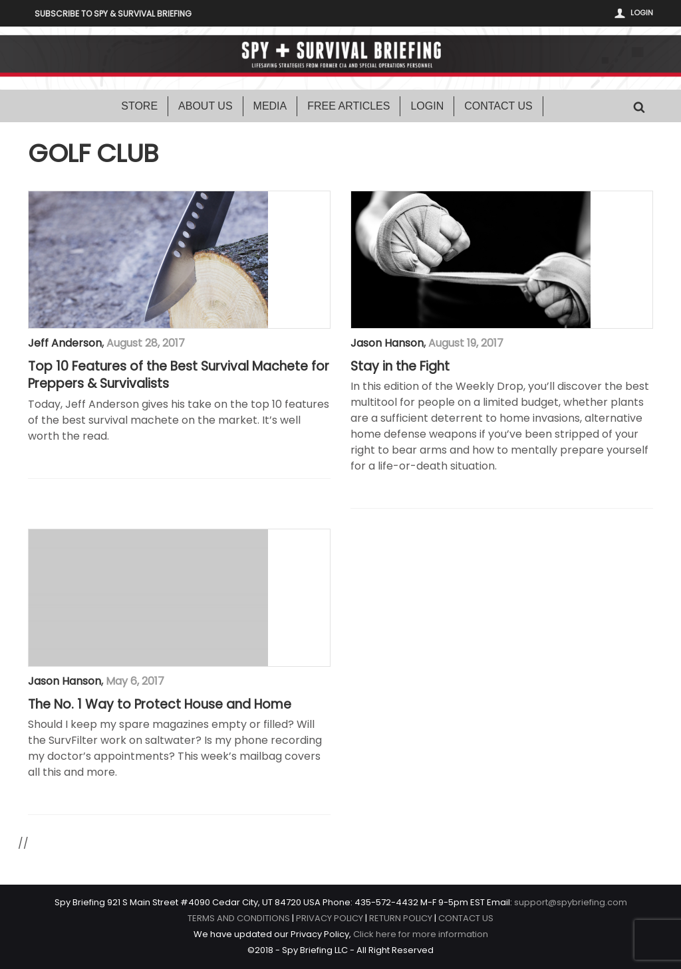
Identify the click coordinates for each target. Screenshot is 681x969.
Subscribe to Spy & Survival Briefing (113, 13)
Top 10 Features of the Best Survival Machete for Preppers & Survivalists (178, 375)
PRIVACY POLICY (329, 918)
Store (139, 106)
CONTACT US (465, 918)
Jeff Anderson (65, 343)
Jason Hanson (387, 343)
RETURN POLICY (400, 918)
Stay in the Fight (400, 366)
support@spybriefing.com (570, 902)
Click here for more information (420, 934)
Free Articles (348, 106)
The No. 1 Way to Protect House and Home (159, 704)
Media (270, 106)
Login (641, 12)
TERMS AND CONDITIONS (239, 918)
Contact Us (498, 106)
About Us (205, 106)
